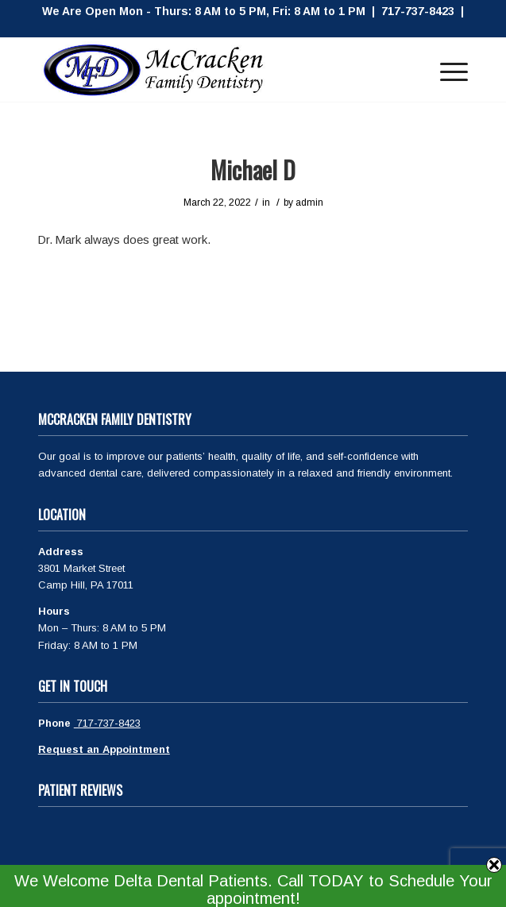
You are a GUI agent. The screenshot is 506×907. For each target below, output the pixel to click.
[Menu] (446, 70)
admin (309, 202)
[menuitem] (446, 70)
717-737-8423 (107, 723)
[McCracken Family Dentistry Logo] (210, 70)
